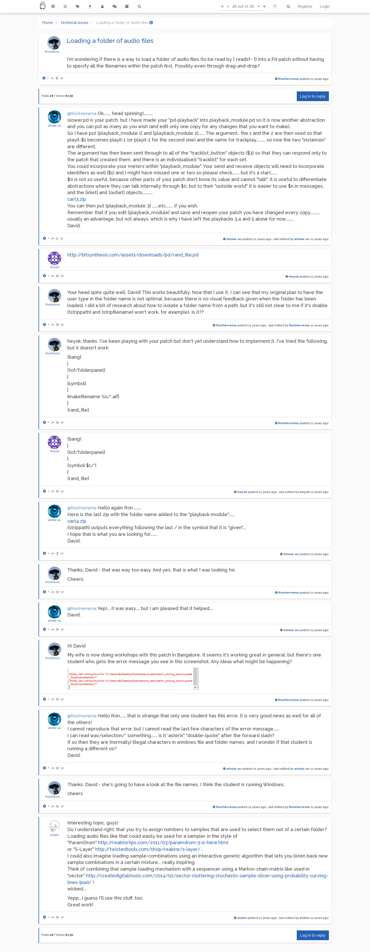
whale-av (54, 125)
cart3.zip (76, 199)
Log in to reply (313, 96)
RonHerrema (54, 51)
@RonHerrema (81, 113)
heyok (54, 267)
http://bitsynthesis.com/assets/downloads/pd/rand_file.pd (132, 255)
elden (54, 835)
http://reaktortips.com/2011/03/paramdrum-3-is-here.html (163, 842)
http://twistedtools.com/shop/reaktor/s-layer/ (147, 849)
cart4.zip (76, 521)
